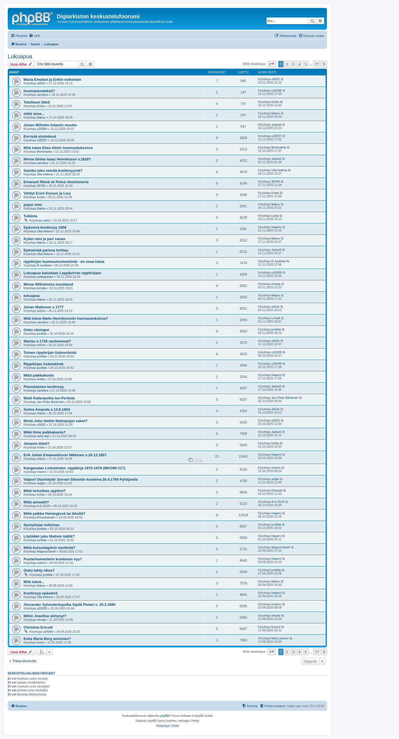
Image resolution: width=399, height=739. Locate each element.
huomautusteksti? (39, 91)
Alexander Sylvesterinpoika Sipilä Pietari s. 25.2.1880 (70, 604)
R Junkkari (44, 265)
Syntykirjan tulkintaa (41, 525)
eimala (41, 288)
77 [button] (317, 64)
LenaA (275, 318)
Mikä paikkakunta (39, 375)
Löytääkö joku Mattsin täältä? (49, 536)
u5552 (41, 83)
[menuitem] (34, 35)
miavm (41, 471)
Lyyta (274, 215)
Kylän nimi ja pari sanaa (44, 239)
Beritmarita (44, 151)
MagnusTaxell (46, 551)
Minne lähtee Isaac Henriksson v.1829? (57, 159)
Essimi (275, 627)
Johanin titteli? (37, 444)
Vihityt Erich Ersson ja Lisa (47, 193)
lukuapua (32, 296)
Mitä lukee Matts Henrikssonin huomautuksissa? (66, 318)
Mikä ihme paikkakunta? (45, 432)
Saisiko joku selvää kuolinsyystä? (53, 170)
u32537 (42, 140)
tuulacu (276, 604)
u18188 (276, 90)
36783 (41, 185)
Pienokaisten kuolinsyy (44, 387)
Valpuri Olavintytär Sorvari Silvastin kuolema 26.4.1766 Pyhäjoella (81, 479)
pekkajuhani (45, 276)
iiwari (40, 642)
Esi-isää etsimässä (40, 136)
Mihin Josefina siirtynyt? (45, 616)
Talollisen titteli (37, 102)
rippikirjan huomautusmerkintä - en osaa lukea (64, 261)
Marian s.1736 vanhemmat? (47, 341)
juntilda (42, 333)
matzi (46, 220)
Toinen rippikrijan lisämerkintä (50, 352)
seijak (41, 483)
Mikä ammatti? (36, 502)
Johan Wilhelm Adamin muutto (50, 125)
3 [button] (293, 64)
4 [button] (299, 64)
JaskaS (276, 124)
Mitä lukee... (34, 582)
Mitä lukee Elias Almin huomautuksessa (58, 148)
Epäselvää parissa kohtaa (46, 250)
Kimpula (276, 490)
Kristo (41, 106)
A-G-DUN (43, 506)
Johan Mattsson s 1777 (43, 307)
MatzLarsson (280, 638)
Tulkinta (30, 216)
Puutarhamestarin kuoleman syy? (53, 559)
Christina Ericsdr (38, 627)
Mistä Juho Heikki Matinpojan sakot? (56, 421)
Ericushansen (46, 517)
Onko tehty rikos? (39, 570)
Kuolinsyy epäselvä (40, 593)
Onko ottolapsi (36, 330)
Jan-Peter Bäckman (50, 401)
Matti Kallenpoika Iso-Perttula (49, 398)
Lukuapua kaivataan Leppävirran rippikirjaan (62, 273)
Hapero (276, 227)
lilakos (41, 117)
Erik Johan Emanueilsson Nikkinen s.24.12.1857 (65, 455)
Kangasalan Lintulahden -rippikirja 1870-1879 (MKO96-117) (74, 468)
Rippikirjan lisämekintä (43, 364)
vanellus (42, 94)
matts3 (41, 562)
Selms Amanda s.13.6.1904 (47, 409)
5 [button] (306, 64)
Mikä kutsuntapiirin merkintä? (49, 548)
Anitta (41, 379)
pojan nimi (33, 205)
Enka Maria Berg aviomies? (47, 639)
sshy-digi (43, 436)
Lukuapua (20, 56)
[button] (271, 64)
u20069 (42, 128)
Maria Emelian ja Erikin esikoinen (52, 79)
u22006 (42, 608)
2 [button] (287, 64)
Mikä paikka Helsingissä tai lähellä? (54, 513)
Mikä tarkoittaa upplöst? (45, 491)
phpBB (164, 715)
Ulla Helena (45, 174)
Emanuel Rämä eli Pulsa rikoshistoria (56, 182)
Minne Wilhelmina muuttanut (48, 284)
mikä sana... (34, 114)
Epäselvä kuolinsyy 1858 (45, 227)
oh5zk (41, 310)
